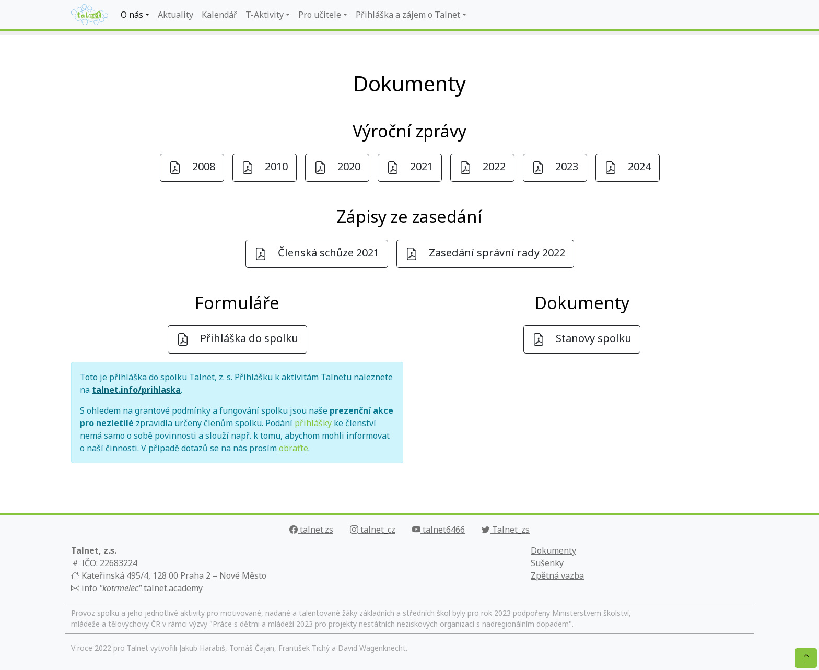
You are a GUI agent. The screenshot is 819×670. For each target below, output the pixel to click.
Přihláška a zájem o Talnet (408, 14)
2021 (410, 167)
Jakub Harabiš (202, 648)
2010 (264, 167)
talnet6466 (438, 529)
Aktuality (175, 14)
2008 (192, 167)
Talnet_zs (506, 529)
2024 (627, 167)
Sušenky (547, 563)
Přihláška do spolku (237, 339)
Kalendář (219, 14)
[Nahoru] (806, 658)
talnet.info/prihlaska (136, 389)
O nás (132, 14)
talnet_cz (372, 529)
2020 (337, 167)
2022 (482, 167)
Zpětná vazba (557, 575)
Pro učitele (319, 14)
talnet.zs (311, 529)
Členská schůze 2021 (316, 253)
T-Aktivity (264, 14)
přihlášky (313, 423)
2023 (555, 167)
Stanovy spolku (581, 339)
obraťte (293, 448)
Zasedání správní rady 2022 (485, 253)
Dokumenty (553, 550)
